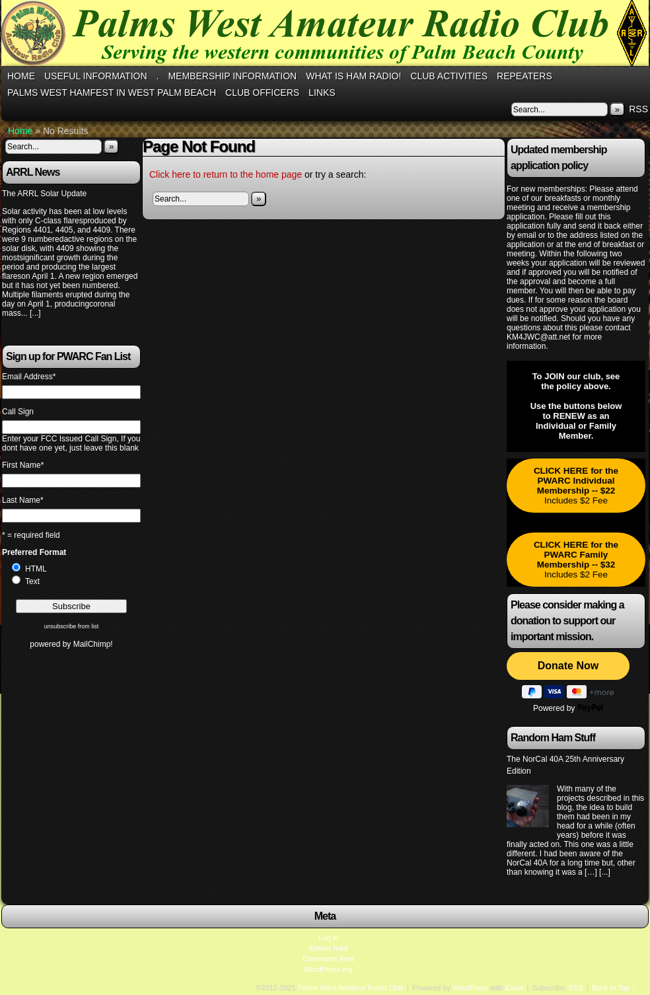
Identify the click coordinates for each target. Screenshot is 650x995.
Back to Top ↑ (613, 988)
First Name (23, 465)
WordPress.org (328, 969)
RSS (638, 109)
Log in (328, 937)
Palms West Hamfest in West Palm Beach (111, 92)
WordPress (470, 988)
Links (321, 92)
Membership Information (232, 76)
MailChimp (92, 644)
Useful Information (95, 76)
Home (21, 76)
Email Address (28, 376)
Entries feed (328, 948)
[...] (35, 313)
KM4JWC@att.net (538, 337)
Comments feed (328, 959)
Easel (514, 988)
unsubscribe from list (71, 626)
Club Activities (448, 76)
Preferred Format (34, 552)
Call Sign (18, 411)
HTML (36, 568)
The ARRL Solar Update (44, 193)
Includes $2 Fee (576, 485)
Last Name (23, 500)
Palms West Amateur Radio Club (351, 988)
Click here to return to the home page (225, 174)
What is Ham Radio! (353, 76)
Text (32, 581)
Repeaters (524, 76)
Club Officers (262, 92)
